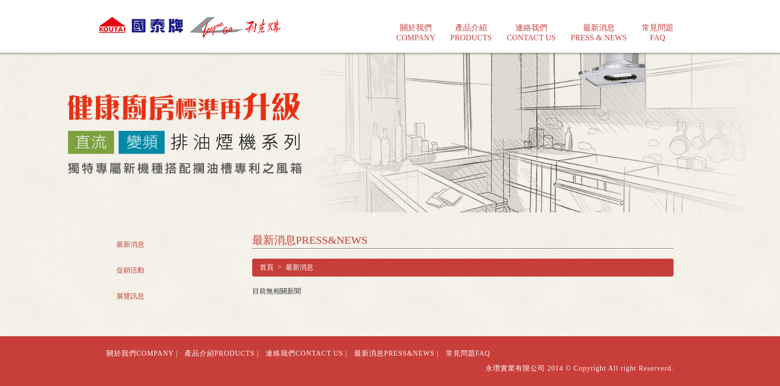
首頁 (267, 267)
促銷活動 (130, 270)
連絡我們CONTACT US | (306, 353)
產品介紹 (471, 26)
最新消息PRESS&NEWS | (396, 353)
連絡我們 (531, 26)
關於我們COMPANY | (142, 353)
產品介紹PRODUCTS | (222, 353)
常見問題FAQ (468, 353)
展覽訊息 (130, 296)
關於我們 (416, 26)
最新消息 (599, 26)
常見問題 (658, 26)
